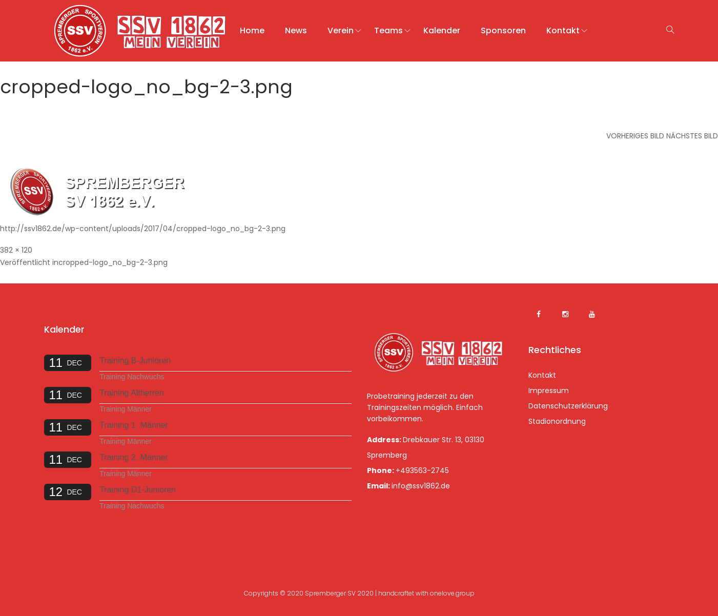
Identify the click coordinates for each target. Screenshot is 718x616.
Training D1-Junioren (137, 489)
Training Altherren (131, 392)
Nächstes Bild (692, 136)
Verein (340, 30)
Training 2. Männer (133, 457)
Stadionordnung (557, 421)
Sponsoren (503, 30)
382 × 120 (16, 250)
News (296, 30)
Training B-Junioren (135, 360)
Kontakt (563, 30)
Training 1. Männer (133, 425)
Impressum (548, 390)
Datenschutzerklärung (568, 406)
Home (252, 30)
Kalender (441, 30)
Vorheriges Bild (635, 136)
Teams (388, 30)
